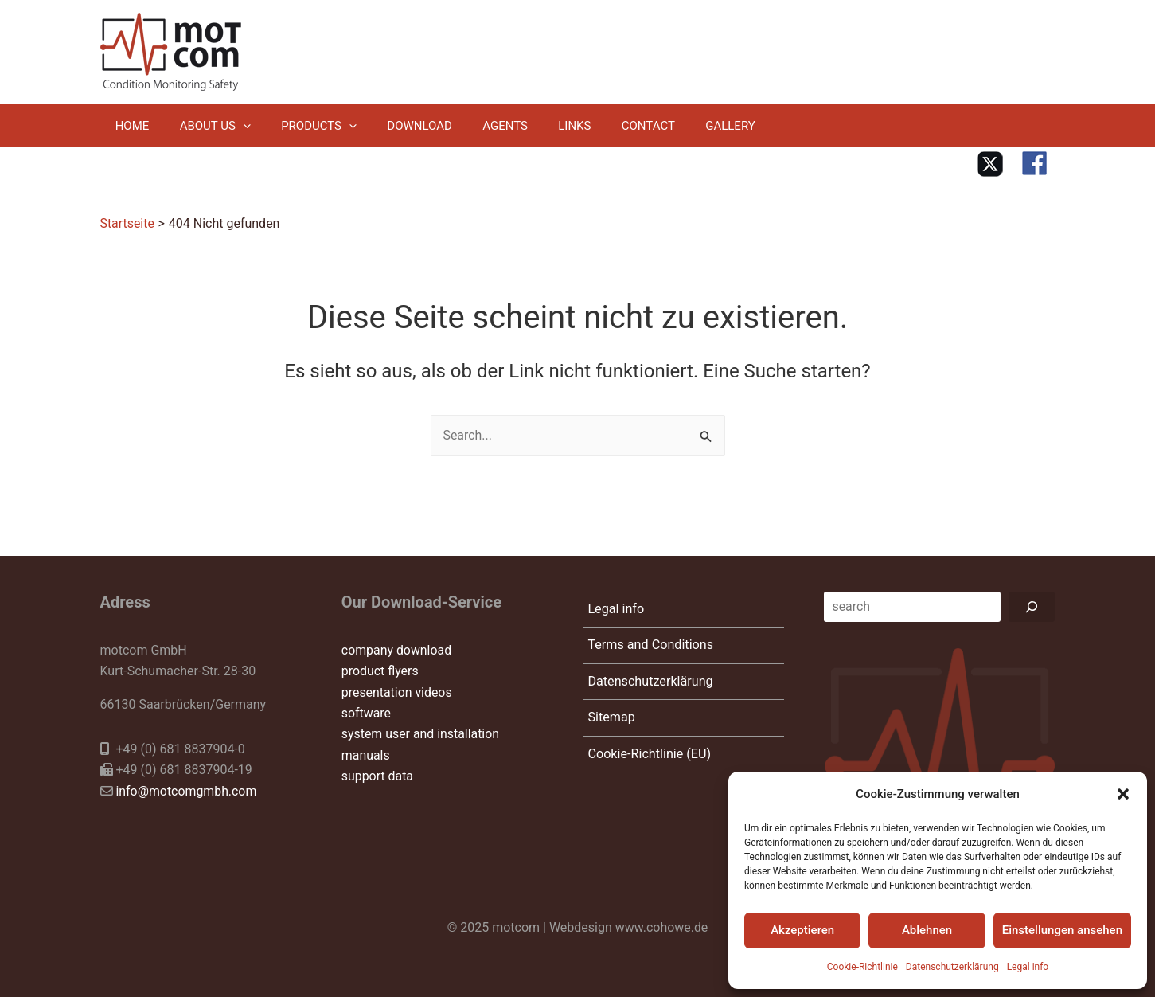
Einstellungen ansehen (1062, 930)
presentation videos (397, 691)
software (366, 712)
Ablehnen (927, 930)
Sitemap (610, 721)
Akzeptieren (802, 930)
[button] (1123, 794)
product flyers (380, 670)
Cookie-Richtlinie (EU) (647, 760)
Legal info (1028, 966)
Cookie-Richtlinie (862, 966)
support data (377, 775)
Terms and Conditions (649, 646)
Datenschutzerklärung (952, 966)
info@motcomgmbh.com (186, 790)
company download (396, 649)
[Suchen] (1032, 606)
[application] (232, 125)
